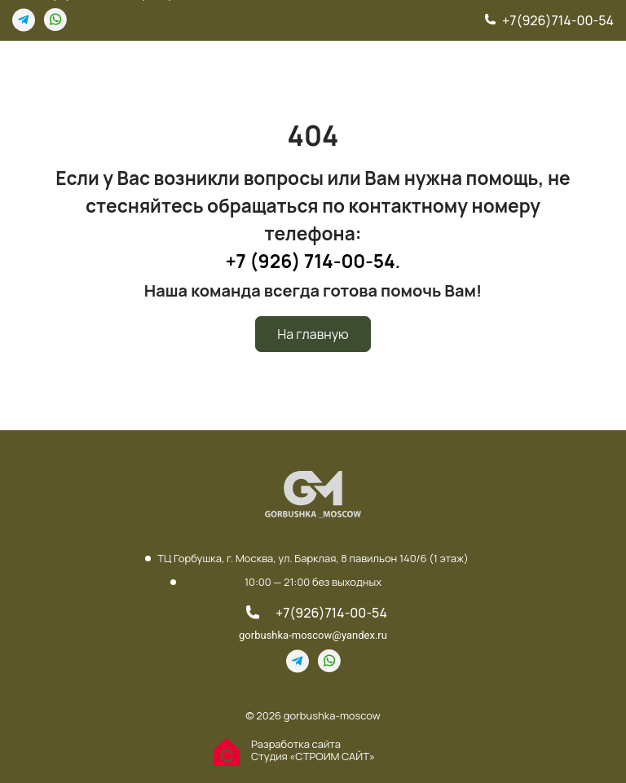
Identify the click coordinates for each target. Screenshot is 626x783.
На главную (313, 334)
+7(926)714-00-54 (558, 20)
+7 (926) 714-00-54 (310, 261)
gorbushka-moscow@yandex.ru (313, 635)
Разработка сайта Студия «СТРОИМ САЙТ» (313, 750)
